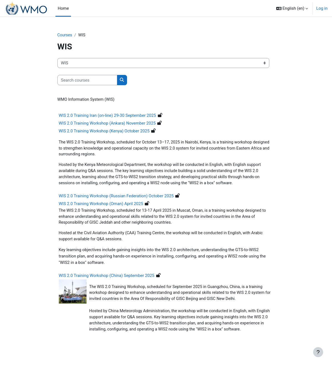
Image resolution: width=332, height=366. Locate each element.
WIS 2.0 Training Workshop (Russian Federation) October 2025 (116, 197)
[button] (292, 8)
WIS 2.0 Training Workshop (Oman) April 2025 (101, 205)
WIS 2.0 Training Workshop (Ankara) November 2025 (107, 123)
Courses (65, 35)
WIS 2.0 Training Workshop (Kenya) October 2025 (104, 131)
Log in (322, 8)
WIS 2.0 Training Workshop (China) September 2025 (106, 277)
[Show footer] (318, 352)
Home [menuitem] (63, 8)
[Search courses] (87, 80)
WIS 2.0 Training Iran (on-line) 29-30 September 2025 (107, 115)
